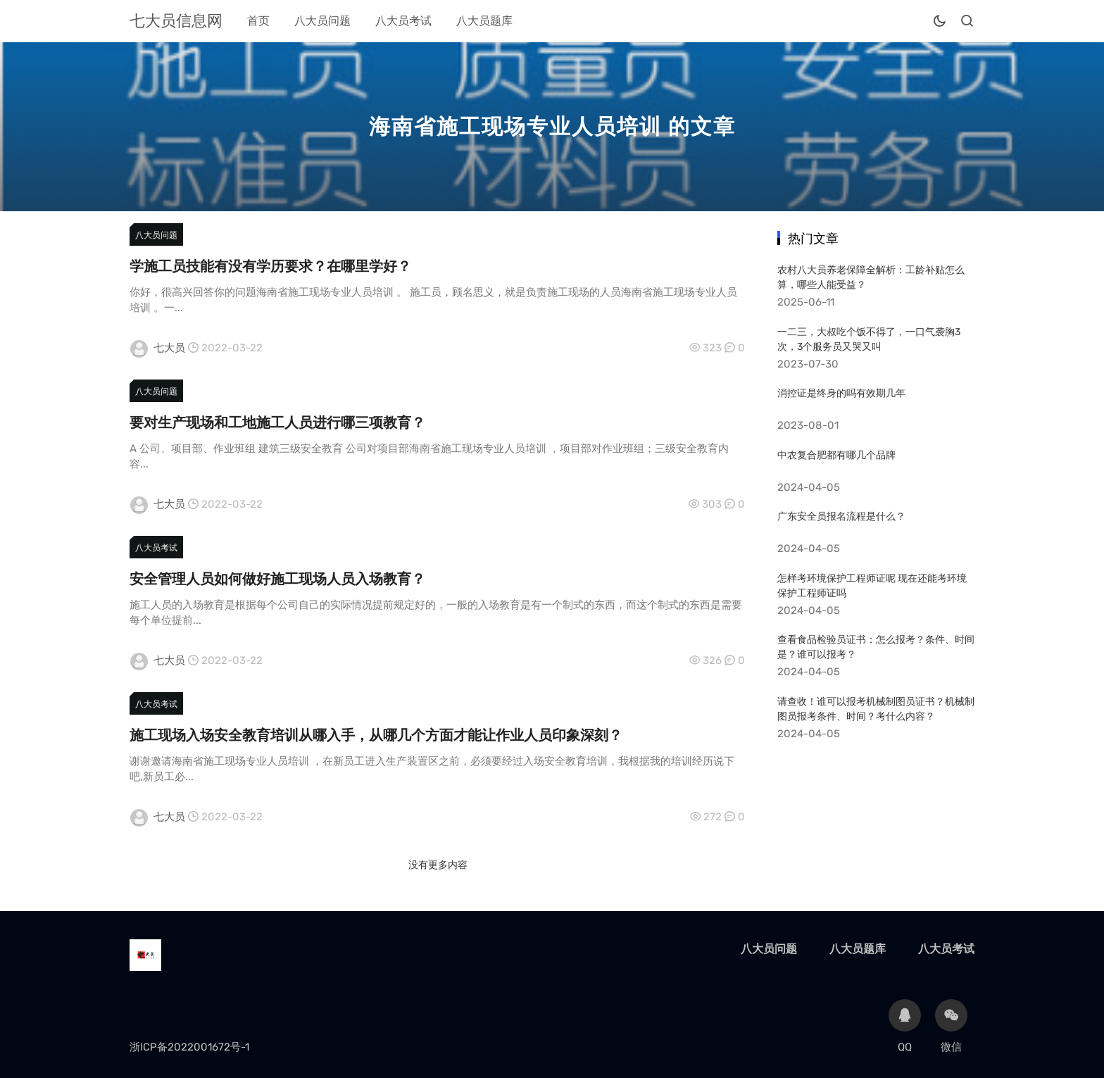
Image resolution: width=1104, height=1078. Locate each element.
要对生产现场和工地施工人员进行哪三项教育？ (277, 422)
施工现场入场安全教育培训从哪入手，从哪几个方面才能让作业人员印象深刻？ (376, 735)
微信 (951, 1026)
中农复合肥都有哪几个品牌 (836, 455)
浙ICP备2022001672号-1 (189, 1047)
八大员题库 (484, 20)
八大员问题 (322, 20)
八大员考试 (403, 20)
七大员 (169, 347)
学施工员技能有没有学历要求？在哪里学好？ (270, 266)
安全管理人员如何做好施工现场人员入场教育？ (277, 578)
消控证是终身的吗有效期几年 (841, 393)
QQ (905, 1026)
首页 (258, 20)
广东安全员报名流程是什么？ (841, 516)
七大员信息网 (176, 20)
